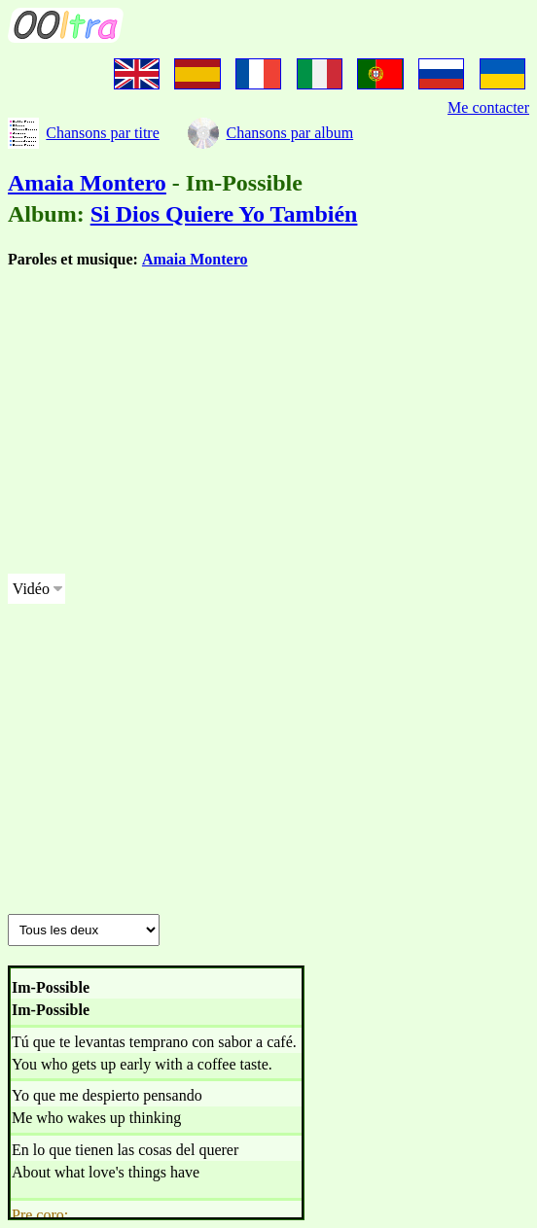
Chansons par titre (102, 132)
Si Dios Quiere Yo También (224, 214)
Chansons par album (289, 132)
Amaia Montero (87, 182)
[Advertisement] (268, 422)
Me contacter (488, 107)
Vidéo (31, 588)
